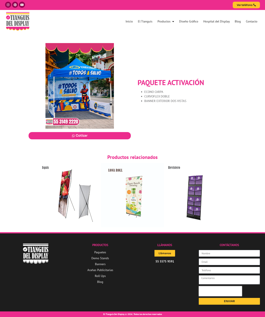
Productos (166, 21)
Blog (238, 21)
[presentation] (220, 291)
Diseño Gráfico (188, 21)
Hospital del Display (216, 21)
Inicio (129, 21)
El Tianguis (145, 21)
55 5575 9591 (164, 268)
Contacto (251, 21)
